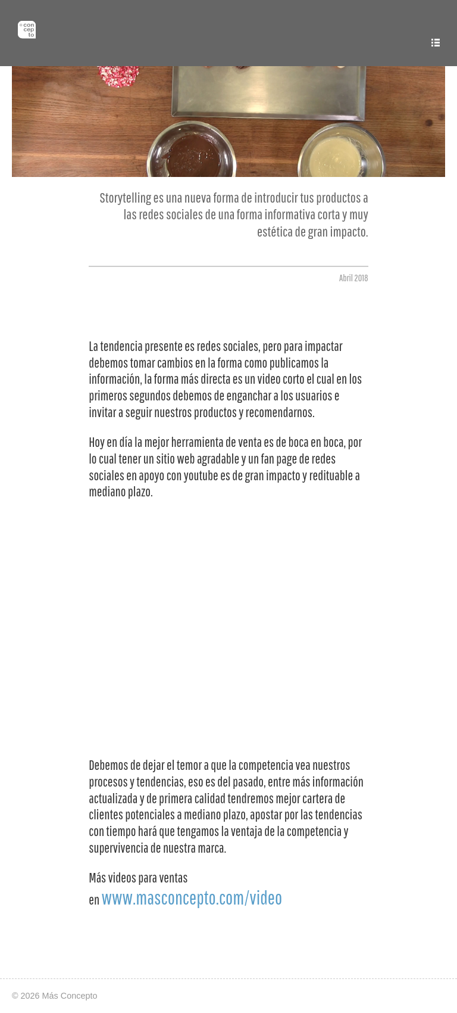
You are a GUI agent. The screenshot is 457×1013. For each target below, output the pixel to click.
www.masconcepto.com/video (191, 897)
